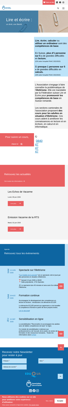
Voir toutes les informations (14, 181)
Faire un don (48, 2)
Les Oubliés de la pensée (28, 275)
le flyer (34, 335)
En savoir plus (34, 405)
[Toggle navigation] (63, 8)
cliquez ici (17, 144)
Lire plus (17, 203)
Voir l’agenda (10, 260)
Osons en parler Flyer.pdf (61, 286)
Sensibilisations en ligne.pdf (61, 334)
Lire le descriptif (24, 311)
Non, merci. (49, 401)
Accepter (60, 401)
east (60, 376)
